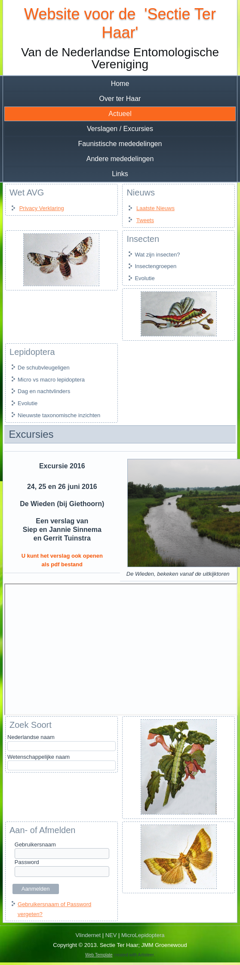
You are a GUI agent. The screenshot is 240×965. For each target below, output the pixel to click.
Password (27, 862)
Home (120, 83)
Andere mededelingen (120, 158)
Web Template (99, 955)
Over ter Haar (120, 98)
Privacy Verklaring (41, 208)
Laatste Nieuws (155, 208)
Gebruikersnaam (35, 844)
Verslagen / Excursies (120, 128)
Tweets (145, 220)
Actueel (119, 113)
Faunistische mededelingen (120, 143)
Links (120, 173)
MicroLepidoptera (142, 935)
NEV (111, 935)
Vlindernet (88, 935)
